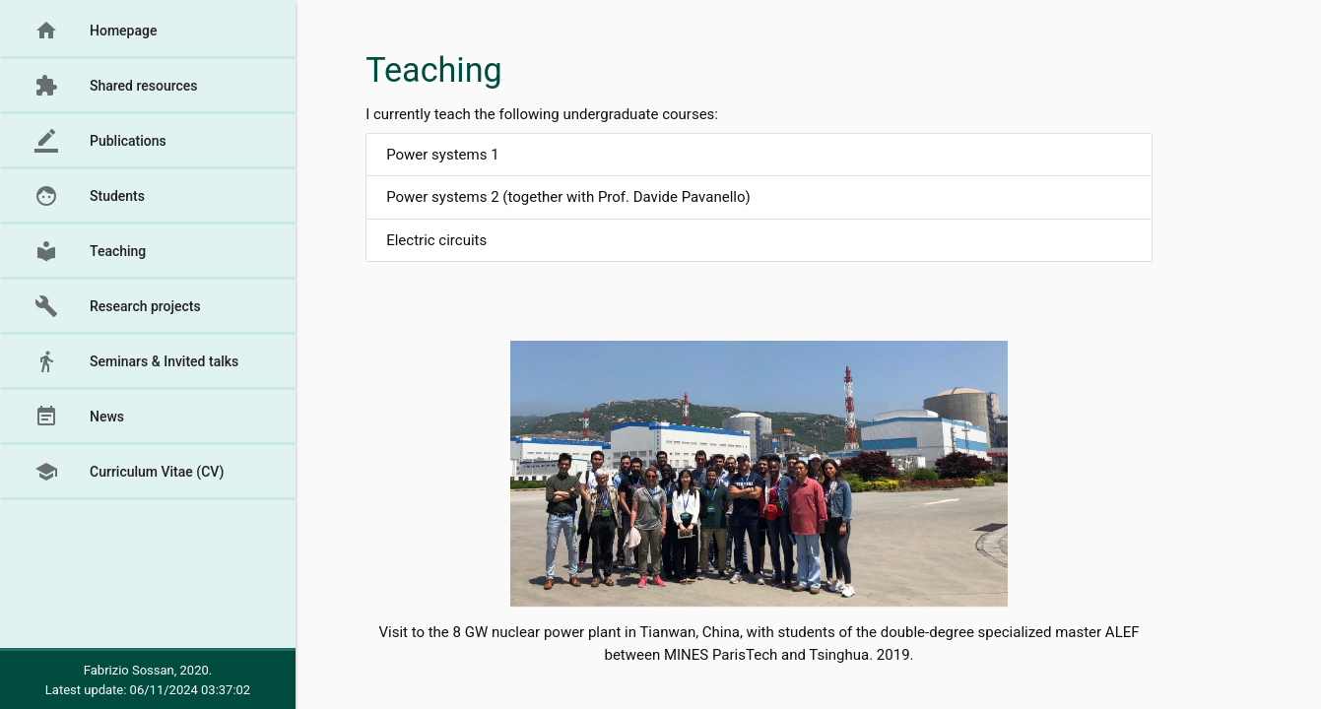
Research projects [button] (117, 306)
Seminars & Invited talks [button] (136, 361)
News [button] (79, 416)
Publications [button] (100, 140)
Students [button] (89, 196)
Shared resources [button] (116, 85)
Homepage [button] (95, 30)
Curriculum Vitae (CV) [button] (129, 471)
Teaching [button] (90, 251)
